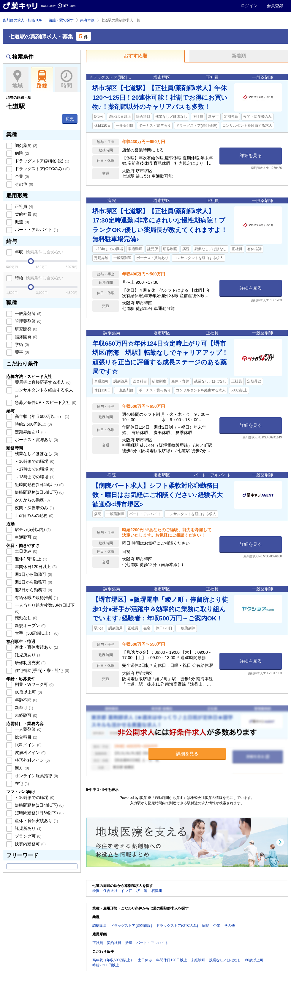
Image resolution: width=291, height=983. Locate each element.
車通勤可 (25, 537)
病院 (21, 153)
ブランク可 (28, 836)
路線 (42, 79)
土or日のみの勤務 (33, 515)
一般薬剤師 (28, 313)
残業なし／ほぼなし (36, 453)
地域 (17, 79)
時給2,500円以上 (33, 424)
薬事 (21, 352)
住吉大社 (110, 891)
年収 (38, 252)
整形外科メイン (32, 760)
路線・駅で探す (61, 20)
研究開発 (25, 329)
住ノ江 (127, 891)
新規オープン (30, 625)
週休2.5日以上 (30, 558)
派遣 (21, 222)
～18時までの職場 (34, 476)
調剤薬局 (25, 145)
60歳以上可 (28, 692)
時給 (38, 277)
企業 (21, 176)
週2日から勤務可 (33, 582)
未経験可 (25, 715)
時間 (66, 79)
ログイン (249, 5)
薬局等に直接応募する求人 (42, 382)
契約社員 (25, 214)
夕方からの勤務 (32, 500)
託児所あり (28, 655)
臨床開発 (25, 336)
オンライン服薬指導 (36, 775)
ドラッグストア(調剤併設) (41, 161)
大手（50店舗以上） (36, 633)
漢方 (21, 768)
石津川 (156, 891)
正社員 (23, 206)
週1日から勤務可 (33, 574)
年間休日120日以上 (35, 566)
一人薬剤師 (28, 729)
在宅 (21, 783)
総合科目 (25, 737)
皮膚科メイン (30, 752)
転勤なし (25, 617)
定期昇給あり (30, 431)
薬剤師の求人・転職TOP (22, 20)
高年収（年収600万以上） (41, 416)
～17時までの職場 (34, 469)
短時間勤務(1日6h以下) (39, 492)
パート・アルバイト (36, 229)
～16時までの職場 (34, 461)
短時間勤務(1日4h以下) (39, 484)
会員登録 (275, 5)
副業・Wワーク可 (34, 684)
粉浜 (95, 891)
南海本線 (87, 20)
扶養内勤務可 (30, 843)
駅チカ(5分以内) (32, 529)
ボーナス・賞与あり (36, 439)
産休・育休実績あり (36, 647)
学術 (21, 344)
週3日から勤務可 (33, 589)
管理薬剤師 (28, 321)
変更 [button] (70, 118)
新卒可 (23, 707)
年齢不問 (25, 699)
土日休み (25, 551)
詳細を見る (251, 155)
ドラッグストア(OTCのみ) (41, 168)
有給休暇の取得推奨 (36, 597)
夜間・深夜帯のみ (34, 507)
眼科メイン (28, 744)
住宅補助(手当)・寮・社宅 (41, 670)
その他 (23, 184)
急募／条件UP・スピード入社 (45, 402)
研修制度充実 (30, 662)
